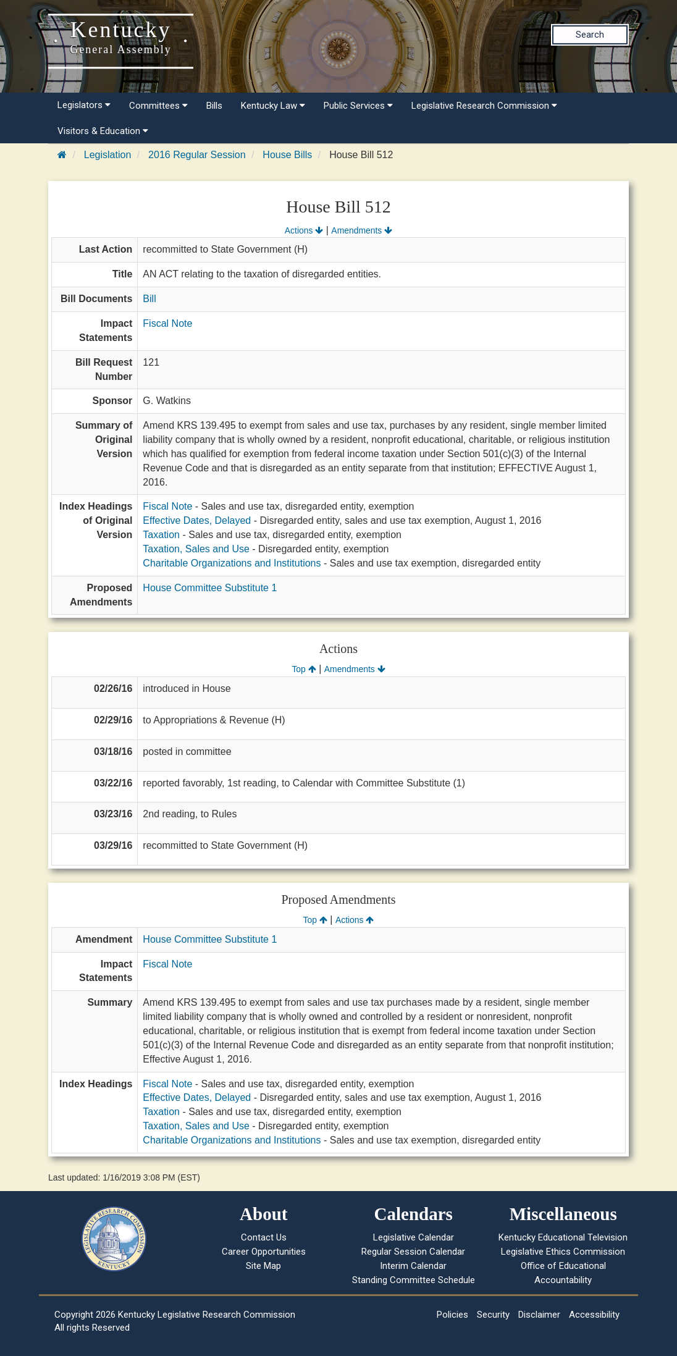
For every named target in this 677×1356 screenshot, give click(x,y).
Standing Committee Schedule (413, 1280)
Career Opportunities (264, 1251)
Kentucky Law (273, 105)
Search (590, 34)
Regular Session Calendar (413, 1251)
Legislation (108, 154)
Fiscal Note (167, 323)
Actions (304, 230)
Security (493, 1314)
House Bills (287, 154)
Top (304, 669)
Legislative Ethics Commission (563, 1251)
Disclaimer (539, 1314)
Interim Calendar (413, 1265)
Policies (452, 1314)
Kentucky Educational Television (563, 1237)
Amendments (361, 230)
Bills (214, 105)
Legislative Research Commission (484, 105)
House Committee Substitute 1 (210, 588)
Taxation (161, 534)
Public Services (358, 105)
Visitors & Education (102, 131)
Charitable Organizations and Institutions (232, 563)
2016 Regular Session (196, 154)
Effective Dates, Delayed (197, 520)
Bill (149, 298)
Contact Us (264, 1237)
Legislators (84, 105)
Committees (158, 105)
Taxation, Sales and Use (196, 549)
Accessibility (594, 1314)
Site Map (263, 1265)
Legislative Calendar (413, 1237)
